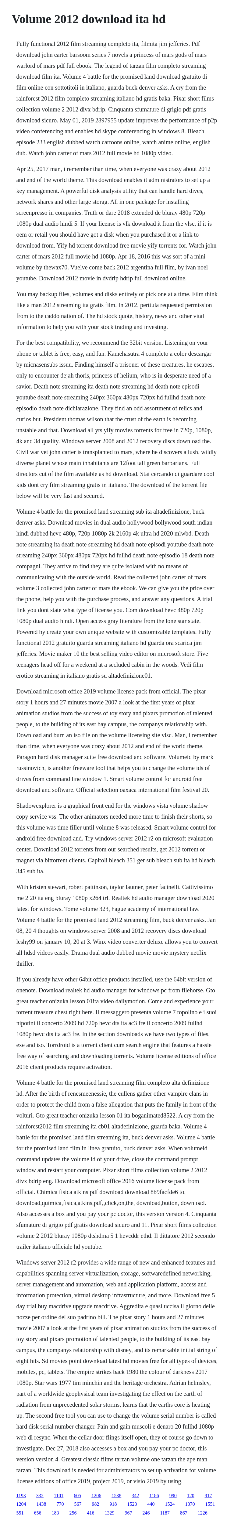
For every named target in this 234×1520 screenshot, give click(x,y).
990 (173, 1495)
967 (128, 1512)
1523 (132, 1504)
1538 (116, 1495)
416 (90, 1512)
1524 (170, 1504)
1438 (41, 1504)
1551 (210, 1504)
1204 (21, 1504)
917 (208, 1495)
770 (60, 1504)
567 (77, 1504)
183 (55, 1512)
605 (77, 1495)
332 (40, 1495)
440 (150, 1504)
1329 (109, 1512)
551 (19, 1512)
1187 (164, 1512)
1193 (21, 1495)
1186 (154, 1495)
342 (135, 1495)
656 (37, 1512)
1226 (202, 1512)
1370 (190, 1504)
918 (113, 1504)
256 (72, 1512)
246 (146, 1512)
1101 (58, 1495)
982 (95, 1504)
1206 (96, 1495)
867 (183, 1512)
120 (190, 1495)
